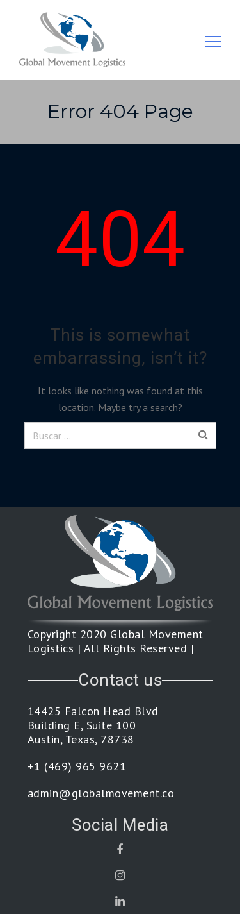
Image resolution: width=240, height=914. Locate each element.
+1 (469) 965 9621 (77, 766)
